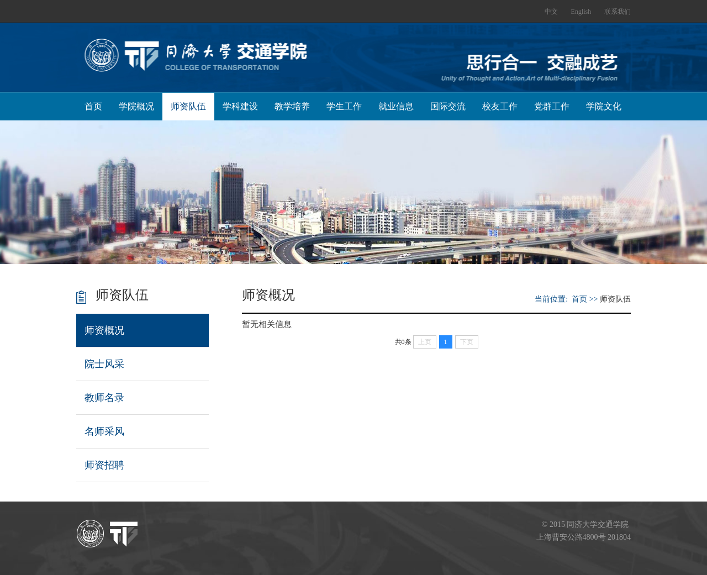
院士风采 (104, 364)
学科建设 (240, 106)
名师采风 (104, 431)
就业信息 (396, 106)
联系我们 (617, 11)
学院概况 (136, 106)
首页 (93, 106)
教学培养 (292, 106)
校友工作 (500, 106)
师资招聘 (104, 465)
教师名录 (104, 397)
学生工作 (344, 106)
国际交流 (448, 106)
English (581, 11)
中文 (551, 11)
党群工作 (551, 106)
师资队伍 (188, 106)
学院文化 (603, 106)
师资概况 (104, 330)
